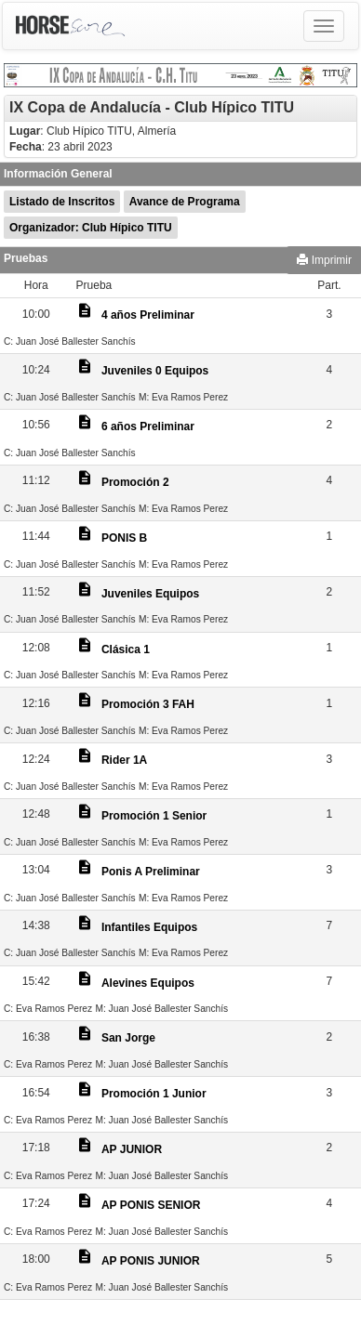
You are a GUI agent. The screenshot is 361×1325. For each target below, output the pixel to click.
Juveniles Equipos (150, 593)
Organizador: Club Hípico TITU (90, 227)
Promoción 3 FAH (147, 704)
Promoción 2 (135, 482)
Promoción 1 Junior (154, 1093)
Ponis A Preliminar (150, 871)
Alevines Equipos (147, 983)
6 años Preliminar (147, 426)
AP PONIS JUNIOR (150, 1260)
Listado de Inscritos (61, 201)
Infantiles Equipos (149, 927)
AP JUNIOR (131, 1149)
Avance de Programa (184, 201)
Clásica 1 (125, 649)
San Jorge (128, 1037)
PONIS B (124, 537)
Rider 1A (124, 760)
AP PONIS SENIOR (150, 1205)
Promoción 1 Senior (154, 815)
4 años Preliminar (147, 314)
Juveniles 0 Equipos (154, 370)
